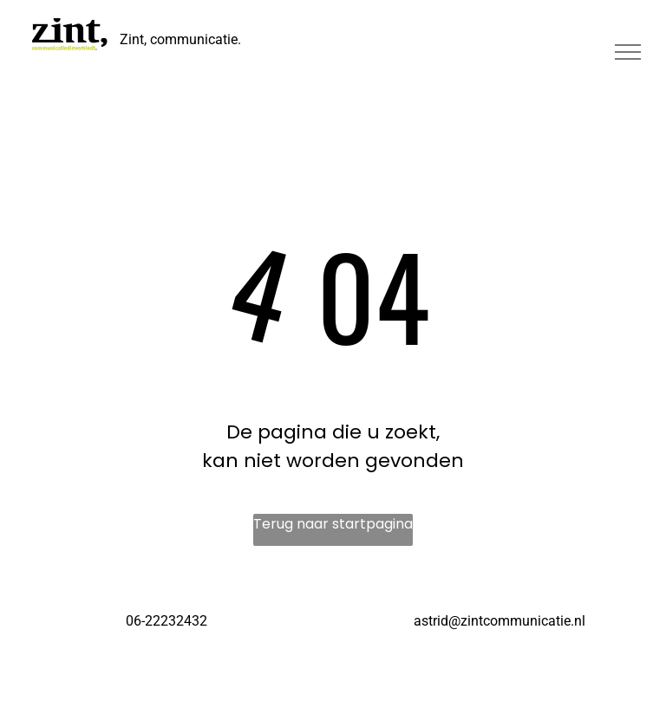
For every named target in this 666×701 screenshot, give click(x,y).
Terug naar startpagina (333, 524)
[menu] (627, 52)
